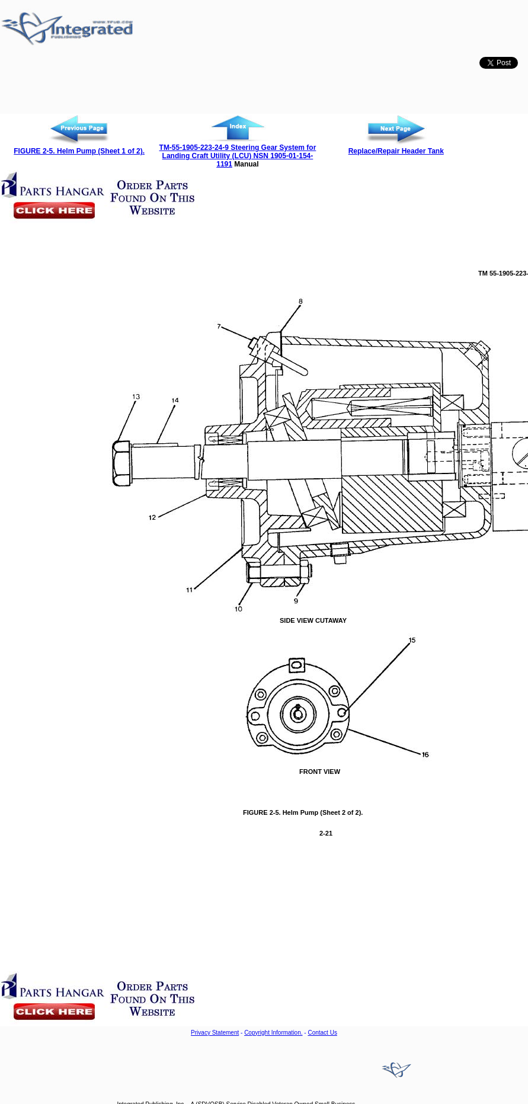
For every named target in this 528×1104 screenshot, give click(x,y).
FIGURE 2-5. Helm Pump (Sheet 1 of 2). (79, 151)
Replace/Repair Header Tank (396, 151)
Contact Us (322, 1032)
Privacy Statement (215, 1032)
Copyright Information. (273, 1032)
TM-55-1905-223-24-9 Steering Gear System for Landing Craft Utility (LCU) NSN (237, 151)
